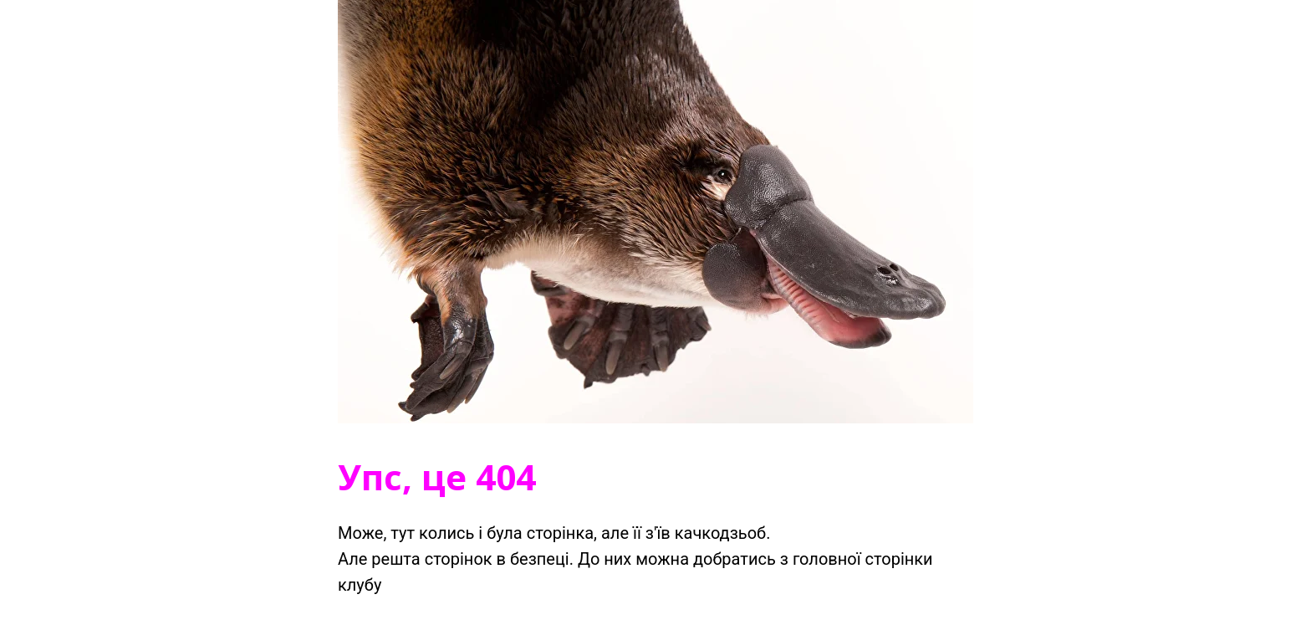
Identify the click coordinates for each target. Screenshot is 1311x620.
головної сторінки (863, 559)
